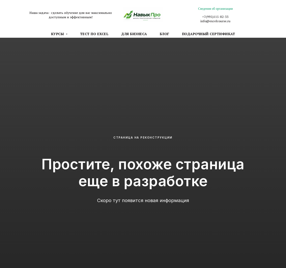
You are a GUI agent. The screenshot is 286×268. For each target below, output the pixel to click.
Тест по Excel (94, 34)
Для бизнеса (134, 34)
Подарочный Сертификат (208, 34)
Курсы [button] (58, 34)
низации (227, 8)
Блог (164, 34)
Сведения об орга (210, 8)
